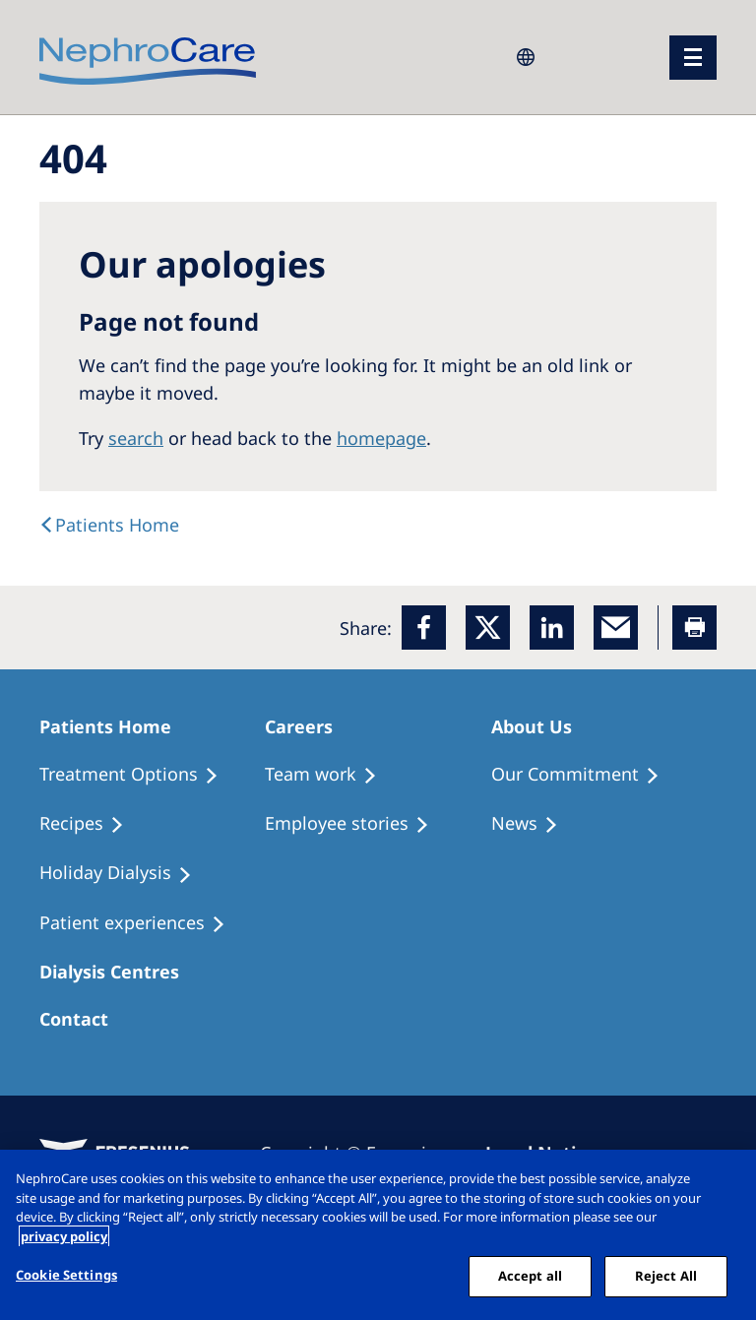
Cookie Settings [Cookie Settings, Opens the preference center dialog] (66, 1275)
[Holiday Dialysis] (124, 873)
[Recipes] (90, 824)
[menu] (693, 57)
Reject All (666, 1276)
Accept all (530, 1276)
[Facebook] (424, 627)
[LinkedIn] (552, 627)
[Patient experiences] (141, 923)
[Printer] (694, 627)
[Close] (724, 1181)
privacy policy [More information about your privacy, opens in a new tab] (64, 1236)
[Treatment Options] (137, 774)
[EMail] (616, 627)
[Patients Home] (114, 726)
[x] (488, 627)
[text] (109, 524)
